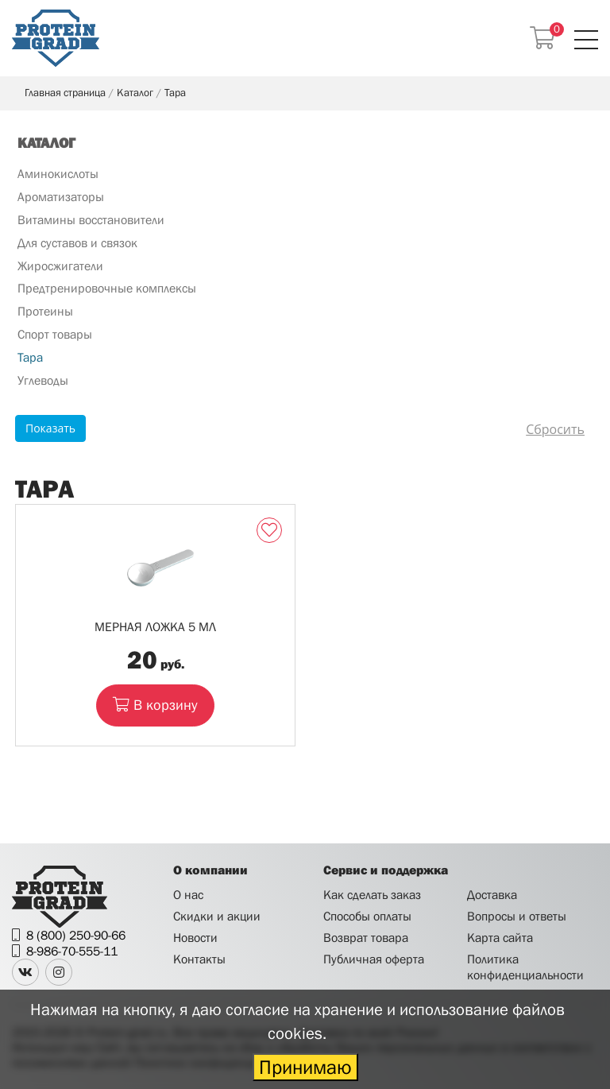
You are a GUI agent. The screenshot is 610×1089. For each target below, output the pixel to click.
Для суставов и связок (77, 242)
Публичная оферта (373, 958)
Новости (195, 937)
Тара (30, 357)
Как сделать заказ (372, 894)
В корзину (155, 704)
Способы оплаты (367, 916)
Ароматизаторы (60, 196)
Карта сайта (500, 937)
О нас (188, 894)
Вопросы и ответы (516, 916)
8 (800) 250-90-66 (75, 935)
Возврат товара (365, 937)
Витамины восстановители (90, 219)
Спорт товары (54, 334)
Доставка (492, 894)
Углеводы (42, 380)
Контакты (199, 958)
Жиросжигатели (60, 265)
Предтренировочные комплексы (106, 288)
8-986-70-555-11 (72, 951)
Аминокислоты (57, 173)
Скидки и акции (217, 916)
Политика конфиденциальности (525, 966)
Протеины (45, 311)
